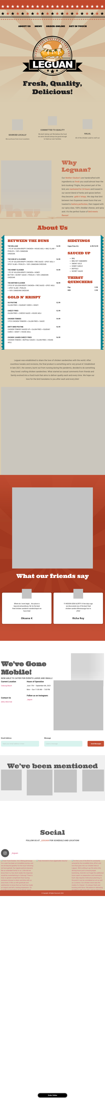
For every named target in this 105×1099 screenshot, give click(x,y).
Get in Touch (78, 26)
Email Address (6, 738)
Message (47, 738)
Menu (38, 26)
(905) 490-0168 (6, 702)
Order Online (52, 1095)
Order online (55, 26)
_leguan (29, 700)
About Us (24, 26)
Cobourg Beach (6, 686)
